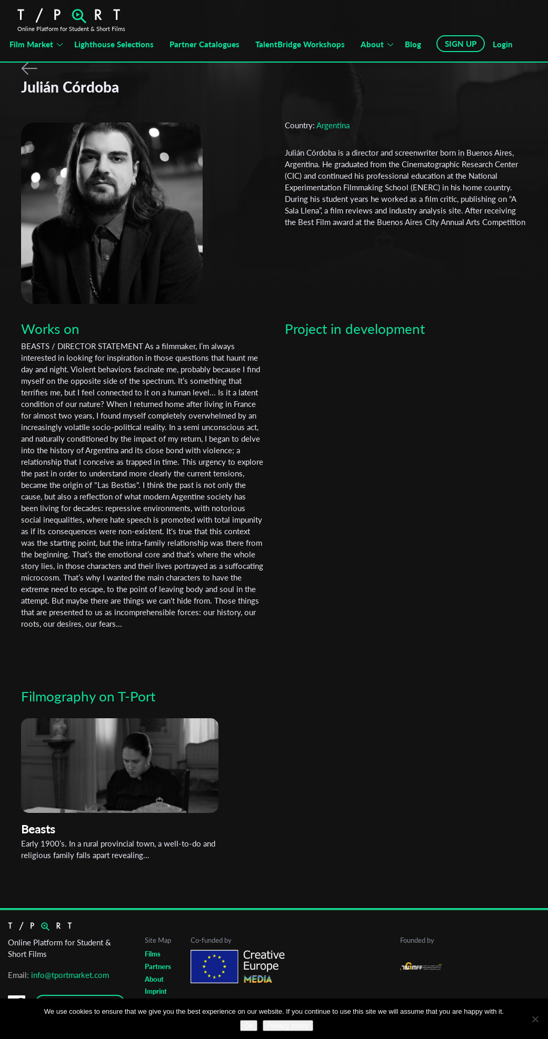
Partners (158, 966)
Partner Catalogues (205, 44)
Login (503, 44)
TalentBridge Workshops (300, 44)
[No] (535, 1019)
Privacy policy (287, 1026)
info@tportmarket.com (70, 975)
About (372, 44)
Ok (248, 1026)
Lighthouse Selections (114, 44)
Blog (413, 44)
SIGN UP (460, 43)
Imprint (156, 991)
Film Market (31, 44)
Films (153, 954)
